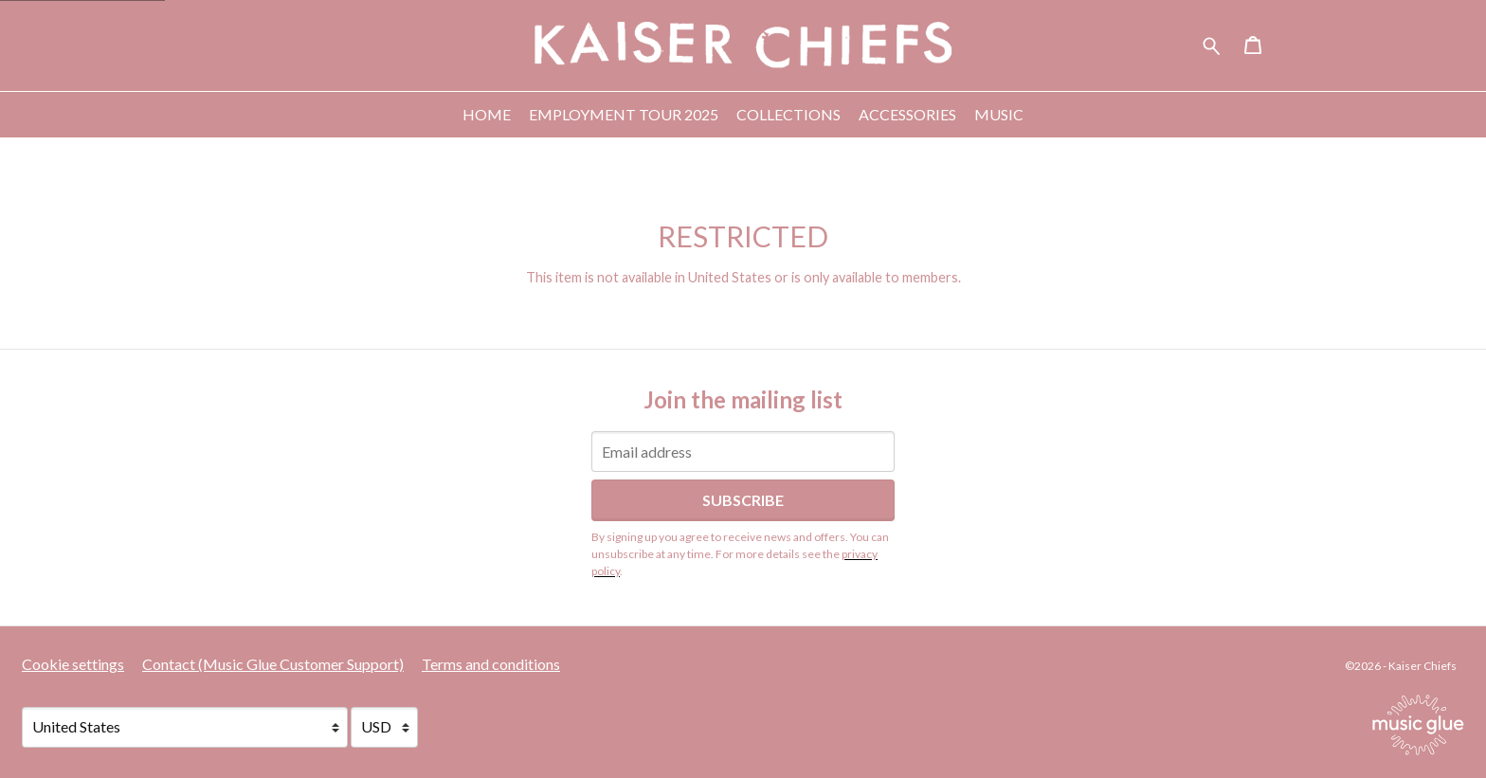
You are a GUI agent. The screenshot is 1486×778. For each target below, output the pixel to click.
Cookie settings (73, 664)
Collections (788, 114)
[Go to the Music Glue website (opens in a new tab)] (1418, 725)
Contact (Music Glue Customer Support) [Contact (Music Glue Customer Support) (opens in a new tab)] (273, 664)
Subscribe (743, 500)
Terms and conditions (491, 664)
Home (486, 114)
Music (999, 114)
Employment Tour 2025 (623, 114)
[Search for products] (1212, 43)
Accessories (907, 114)
